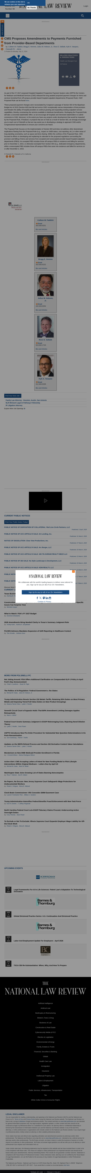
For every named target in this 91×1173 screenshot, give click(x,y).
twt (40, 597)
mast (44, 598)
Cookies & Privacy (44, 602)
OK (28, 3)
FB (37, 598)
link (47, 598)
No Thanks (31, 7)
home (50, 598)
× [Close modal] (73, 571)
